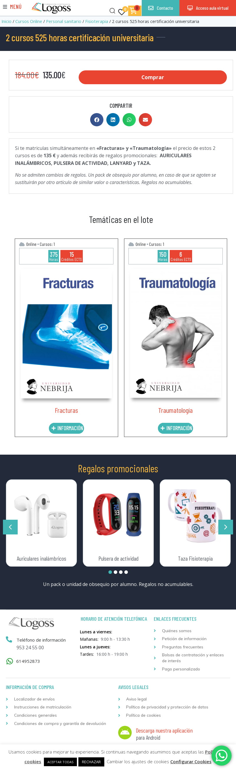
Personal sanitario (63, 21)
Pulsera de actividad (118, 557)
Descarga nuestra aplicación (164, 729)
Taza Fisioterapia (195, 557)
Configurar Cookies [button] (191, 761)
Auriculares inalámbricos (41, 557)
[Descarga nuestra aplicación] (125, 732)
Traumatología (175, 409)
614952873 (28, 660)
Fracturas (66, 409)
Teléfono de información (41, 640)
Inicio (6, 21)
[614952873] (9, 660)
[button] (12, 6)
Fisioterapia (96, 21)
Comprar (152, 77)
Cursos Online (28, 21)
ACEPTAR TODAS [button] (60, 762)
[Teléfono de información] (9, 639)
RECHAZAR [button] (91, 761)
